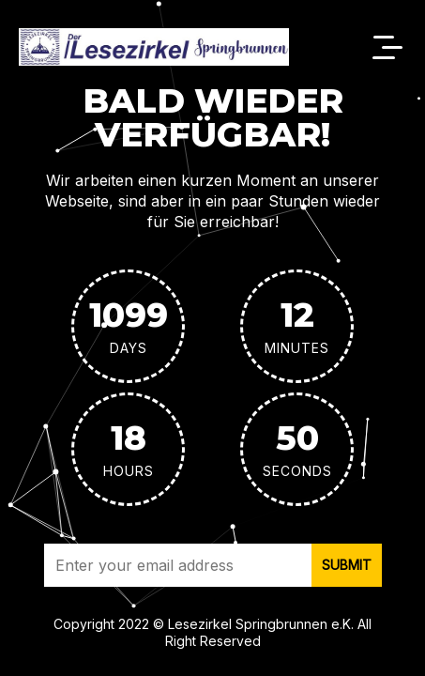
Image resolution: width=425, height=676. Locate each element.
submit (347, 565)
